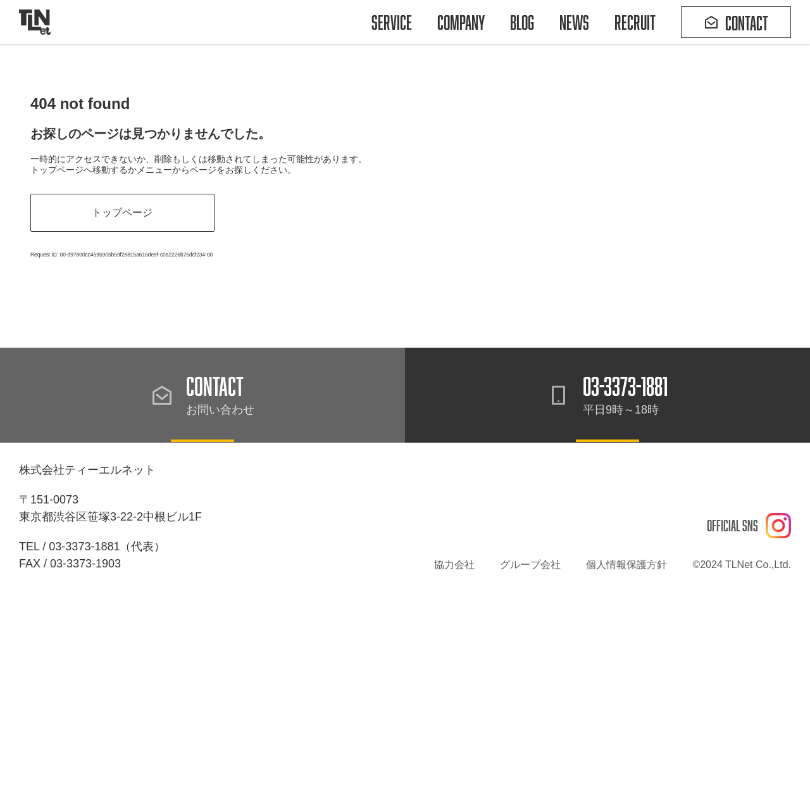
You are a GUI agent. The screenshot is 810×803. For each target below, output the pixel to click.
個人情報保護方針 (626, 560)
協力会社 (454, 560)
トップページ (119, 212)
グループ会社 (530, 560)
